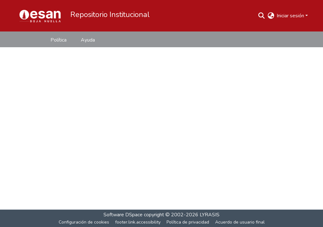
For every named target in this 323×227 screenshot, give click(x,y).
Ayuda (88, 40)
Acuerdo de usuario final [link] (240, 222)
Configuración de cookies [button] (84, 222)
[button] (40, 16)
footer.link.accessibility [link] (138, 222)
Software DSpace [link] (123, 214)
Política (58, 40)
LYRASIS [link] (210, 214)
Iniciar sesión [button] (291, 15)
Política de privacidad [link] (188, 222)
